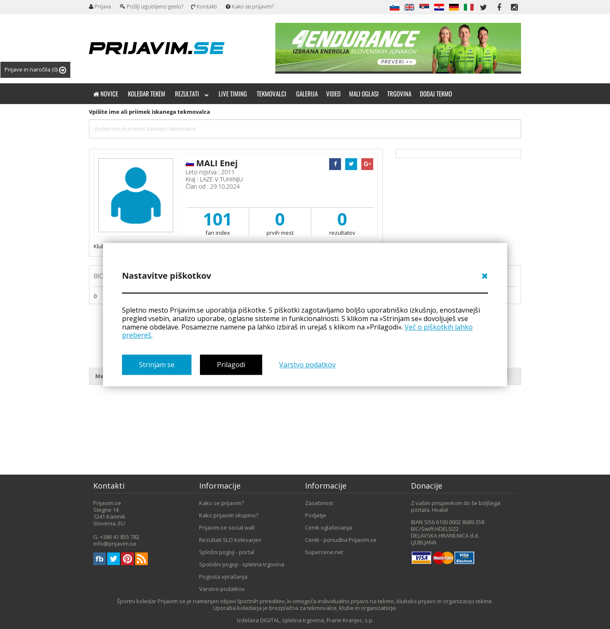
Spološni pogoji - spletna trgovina (241, 564)
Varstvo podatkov (307, 364)
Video (333, 93)
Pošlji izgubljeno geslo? (151, 6)
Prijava (100, 6)
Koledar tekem (146, 93)
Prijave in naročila (35, 70)
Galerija (307, 93)
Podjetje (315, 515)
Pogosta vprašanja (223, 576)
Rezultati (192, 93)
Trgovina (399, 93)
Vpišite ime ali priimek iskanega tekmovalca (149, 111)
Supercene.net (324, 552)
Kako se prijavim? (250, 6)
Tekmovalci (271, 93)
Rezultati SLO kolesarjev (230, 540)
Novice (105, 93)
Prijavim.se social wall (227, 527)
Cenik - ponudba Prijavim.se (341, 540)
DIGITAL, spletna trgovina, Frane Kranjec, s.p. (317, 620)
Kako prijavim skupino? (228, 515)
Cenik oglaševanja (328, 527)
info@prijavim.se (114, 543)
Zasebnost (319, 503)
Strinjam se (157, 364)
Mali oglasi (364, 93)
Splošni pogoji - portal (226, 552)
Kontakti (204, 6)
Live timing (233, 93)
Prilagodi (231, 364)
